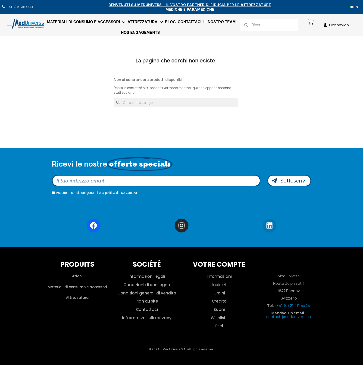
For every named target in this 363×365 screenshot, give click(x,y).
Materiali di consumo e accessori (86, 22)
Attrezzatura (145, 22)
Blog (170, 22)
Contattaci (189, 22)
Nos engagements (140, 32)
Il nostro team (219, 22)
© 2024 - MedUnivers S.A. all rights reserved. (181, 349)
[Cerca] (176, 102)
